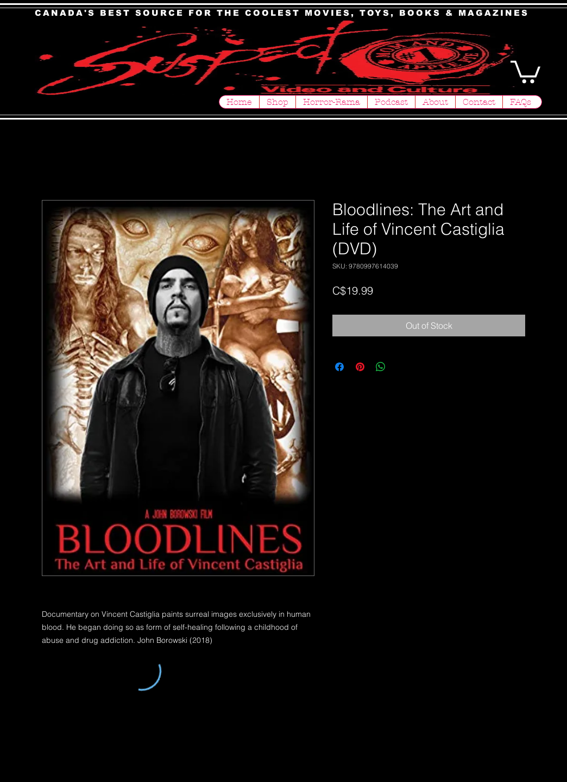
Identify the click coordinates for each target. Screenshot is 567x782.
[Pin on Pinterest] (360, 366)
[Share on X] (401, 366)
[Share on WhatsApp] (380, 366)
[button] (525, 70)
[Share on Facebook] (339, 366)
